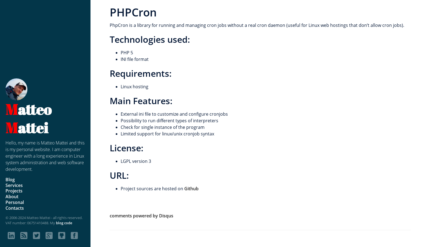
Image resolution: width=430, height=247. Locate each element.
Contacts (14, 208)
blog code (64, 222)
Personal (14, 202)
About (11, 197)
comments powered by (141, 216)
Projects (13, 191)
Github (191, 189)
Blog (10, 180)
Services (14, 185)
